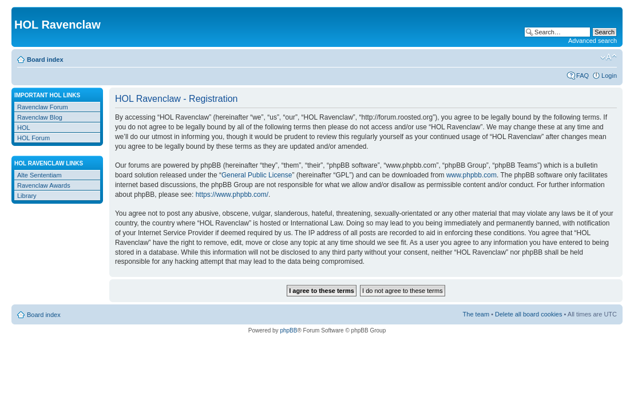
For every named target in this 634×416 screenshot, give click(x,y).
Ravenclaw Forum (42, 107)
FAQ (582, 75)
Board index (45, 59)
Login (609, 75)
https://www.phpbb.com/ (232, 195)
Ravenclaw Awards (43, 185)
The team (476, 314)
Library (27, 195)
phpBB (288, 330)
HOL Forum (33, 137)
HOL (23, 127)
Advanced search (592, 40)
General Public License (256, 175)
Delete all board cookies (528, 314)
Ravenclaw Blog (39, 117)
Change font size (608, 57)
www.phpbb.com (471, 175)
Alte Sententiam (39, 175)
